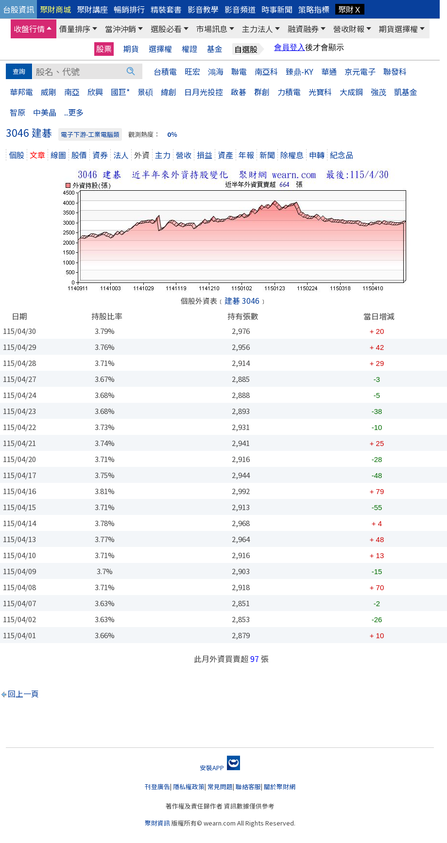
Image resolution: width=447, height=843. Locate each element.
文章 (37, 155)
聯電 (239, 71)
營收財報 (348, 28)
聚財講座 (92, 9)
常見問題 (220, 786)
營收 (183, 155)
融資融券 (303, 28)
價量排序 (74, 28)
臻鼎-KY (299, 71)
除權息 (292, 155)
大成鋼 (351, 92)
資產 (225, 155)
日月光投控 (203, 92)
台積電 (165, 71)
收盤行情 (29, 28)
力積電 (289, 92)
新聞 (267, 155)
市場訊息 (211, 28)
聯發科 (395, 71)
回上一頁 (23, 693)
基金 (215, 48)
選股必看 (166, 28)
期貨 (131, 48)
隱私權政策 (189, 786)
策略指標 (313, 9)
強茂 (378, 92)
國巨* (120, 92)
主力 (163, 155)
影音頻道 (240, 9)
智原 (17, 112)
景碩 (145, 92)
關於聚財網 (279, 786)
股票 (104, 48)
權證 (189, 48)
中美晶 (44, 112)
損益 (204, 155)
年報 (246, 155)
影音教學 (203, 9)
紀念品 (341, 155)
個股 (16, 155)
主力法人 (257, 28)
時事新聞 (276, 9)
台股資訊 (18, 9)
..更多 (74, 112)
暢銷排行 (129, 9)
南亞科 (266, 71)
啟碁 (238, 92)
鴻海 (216, 71)
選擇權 (160, 48)
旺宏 (192, 71)
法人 (121, 155)
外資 (142, 155)
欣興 (95, 92)
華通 (329, 71)
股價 (79, 155)
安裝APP (220, 767)
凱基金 (405, 92)
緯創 (168, 92)
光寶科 (320, 92)
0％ (172, 134)
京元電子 (360, 71)
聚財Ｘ (349, 9)
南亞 (72, 92)
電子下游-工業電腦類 (90, 134)
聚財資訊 (157, 822)
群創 (262, 92)
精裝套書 (166, 9)
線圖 (58, 155)
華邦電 (21, 92)
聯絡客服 (248, 786)
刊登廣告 (157, 786)
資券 (100, 155)
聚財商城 (55, 9)
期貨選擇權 (398, 28)
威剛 (48, 92)
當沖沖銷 (120, 28)
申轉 (317, 155)
